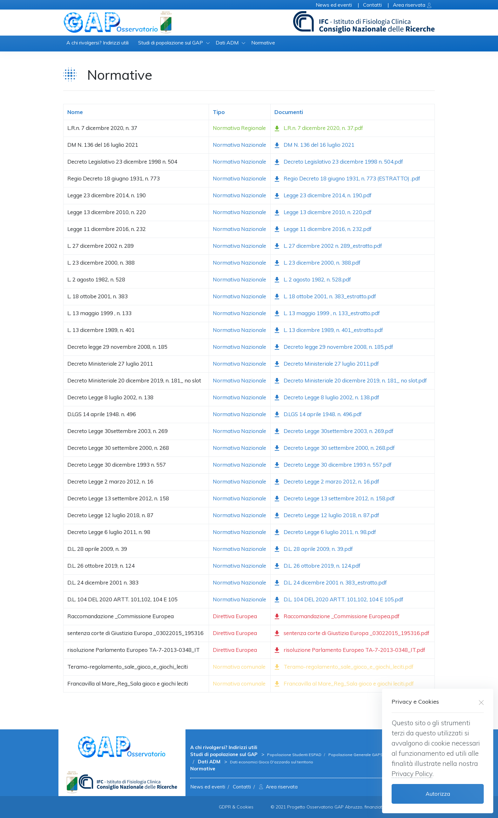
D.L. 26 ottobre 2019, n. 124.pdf (317, 566)
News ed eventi (207, 787)
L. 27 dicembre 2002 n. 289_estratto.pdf (328, 246)
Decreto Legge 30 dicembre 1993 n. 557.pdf (333, 465)
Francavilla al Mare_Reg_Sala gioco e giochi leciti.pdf (344, 684)
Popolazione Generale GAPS (355, 754)
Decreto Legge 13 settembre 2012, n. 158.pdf (334, 499)
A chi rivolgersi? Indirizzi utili (97, 42)
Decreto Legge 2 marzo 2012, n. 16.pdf (326, 482)
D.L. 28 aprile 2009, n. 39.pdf (313, 549)
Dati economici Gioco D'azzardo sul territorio (271, 762)
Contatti (242, 787)
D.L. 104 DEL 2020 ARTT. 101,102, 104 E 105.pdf (338, 600)
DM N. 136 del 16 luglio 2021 (314, 145)
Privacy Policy (412, 773)
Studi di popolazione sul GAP (170, 42)
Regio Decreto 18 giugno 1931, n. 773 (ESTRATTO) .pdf (347, 179)
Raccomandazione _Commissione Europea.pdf (337, 616)
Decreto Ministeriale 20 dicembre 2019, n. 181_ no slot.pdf (350, 381)
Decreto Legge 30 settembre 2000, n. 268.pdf (334, 448)
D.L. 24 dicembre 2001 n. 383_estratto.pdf (330, 583)
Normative (263, 42)
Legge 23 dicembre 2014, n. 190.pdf (323, 196)
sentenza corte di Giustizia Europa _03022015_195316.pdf (351, 633)
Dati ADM (227, 42)
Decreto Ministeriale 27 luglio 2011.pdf (326, 364)
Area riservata (277, 787)
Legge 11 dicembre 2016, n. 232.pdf (323, 229)
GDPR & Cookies (236, 807)
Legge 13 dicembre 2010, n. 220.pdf (323, 213)
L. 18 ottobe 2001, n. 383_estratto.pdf (325, 297)
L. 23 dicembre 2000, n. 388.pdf (317, 263)
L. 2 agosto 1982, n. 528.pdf (312, 280)
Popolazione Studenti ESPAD (294, 754)
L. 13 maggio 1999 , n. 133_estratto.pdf (327, 313)
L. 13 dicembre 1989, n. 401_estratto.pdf (328, 330)
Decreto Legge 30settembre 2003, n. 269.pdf (334, 431)
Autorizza (438, 793)
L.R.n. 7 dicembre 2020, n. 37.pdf (318, 129)
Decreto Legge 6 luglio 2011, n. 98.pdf (325, 532)
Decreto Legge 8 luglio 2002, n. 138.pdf (326, 398)
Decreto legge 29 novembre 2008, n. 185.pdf (333, 347)
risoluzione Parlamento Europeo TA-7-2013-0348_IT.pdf (349, 650)
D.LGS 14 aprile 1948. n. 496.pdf (318, 414)
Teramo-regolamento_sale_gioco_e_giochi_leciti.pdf (344, 667)
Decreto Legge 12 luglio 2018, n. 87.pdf (326, 515)
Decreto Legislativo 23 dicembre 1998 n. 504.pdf (338, 162)
